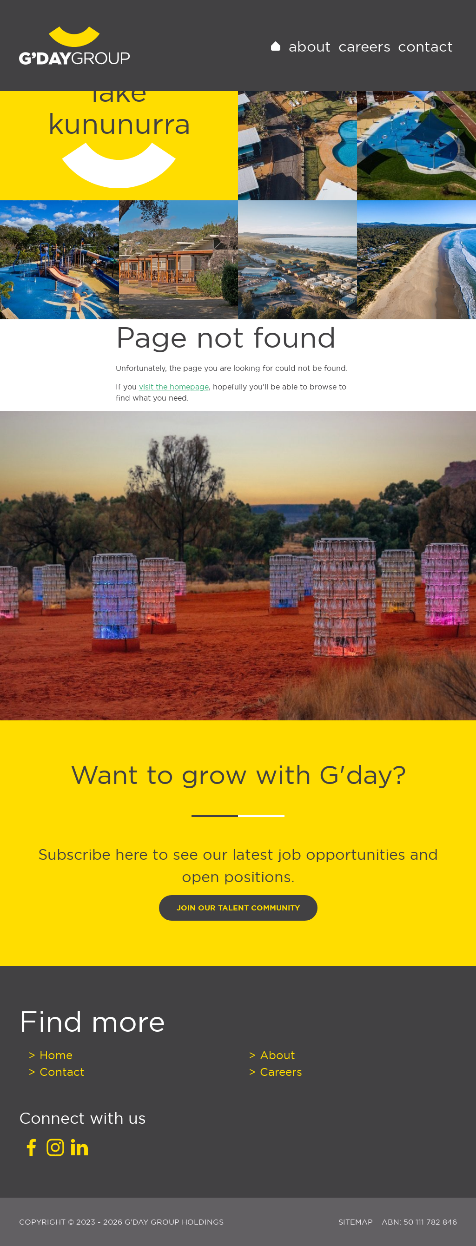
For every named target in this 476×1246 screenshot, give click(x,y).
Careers (364, 57)
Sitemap (356, 1221)
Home (54, 1055)
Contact (425, 57)
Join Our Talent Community (238, 908)
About (310, 57)
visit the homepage (174, 386)
